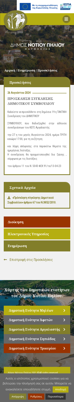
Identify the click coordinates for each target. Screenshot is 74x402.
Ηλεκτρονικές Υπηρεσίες (28, 234)
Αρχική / (11, 70)
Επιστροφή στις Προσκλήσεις (28, 260)
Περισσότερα (55, 396)
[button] (66, 19)
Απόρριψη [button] (18, 396)
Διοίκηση (15, 222)
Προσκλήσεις (47, 70)
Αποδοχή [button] (60, 389)
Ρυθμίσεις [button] (36, 396)
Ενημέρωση (17, 246)
